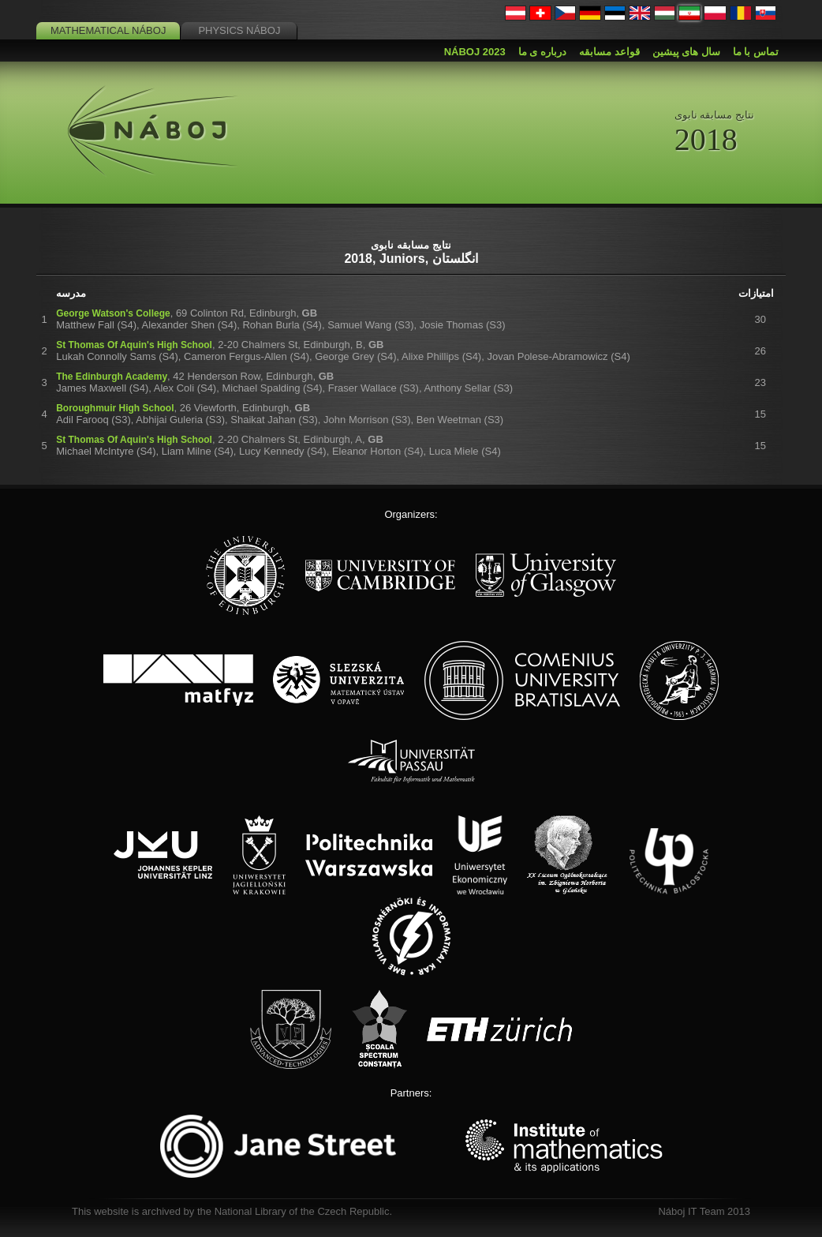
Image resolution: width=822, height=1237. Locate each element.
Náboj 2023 (475, 52)
